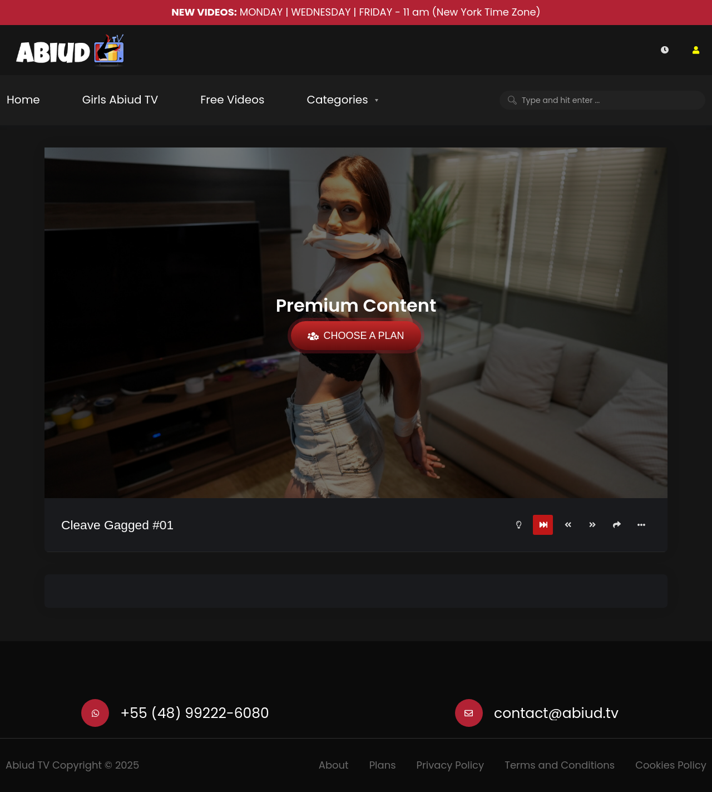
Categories (337, 99)
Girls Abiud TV (120, 99)
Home (23, 99)
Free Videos (232, 99)
